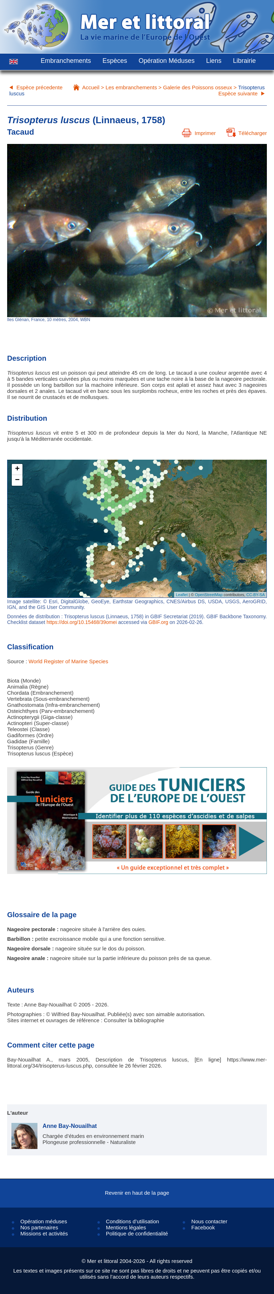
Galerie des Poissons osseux (197, 87)
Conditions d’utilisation (132, 1221)
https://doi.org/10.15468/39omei (82, 622)
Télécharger (246, 133)
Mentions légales (126, 1227)
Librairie (244, 60)
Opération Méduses (166, 60)
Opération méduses (43, 1221)
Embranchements (66, 60)
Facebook (203, 1227)
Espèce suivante (238, 93)
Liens (214, 60)
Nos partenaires (39, 1227)
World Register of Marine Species (68, 661)
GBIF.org (158, 622)
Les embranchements (131, 87)
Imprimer (199, 133)
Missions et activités (44, 1233)
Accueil (90, 87)
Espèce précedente (39, 87)
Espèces (114, 60)
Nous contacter (209, 1221)
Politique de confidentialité (137, 1233)
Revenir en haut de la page (137, 1193)
